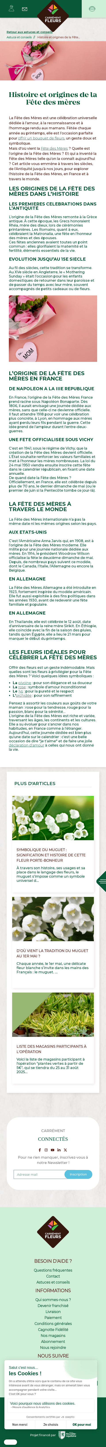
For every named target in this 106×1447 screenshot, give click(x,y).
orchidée (24, 695)
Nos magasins (53, 1336)
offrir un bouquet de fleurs (41, 138)
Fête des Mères (54, 148)
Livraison (53, 1312)
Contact (53, 1276)
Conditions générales (53, 1324)
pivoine (24, 683)
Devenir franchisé (53, 1306)
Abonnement (53, 1342)
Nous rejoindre (53, 1348)
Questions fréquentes (53, 1270)
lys (21, 691)
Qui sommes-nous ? (53, 1300)
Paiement (53, 1318)
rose (22, 687)
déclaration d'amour (26, 745)
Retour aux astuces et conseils (30, 32)
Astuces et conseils (53, 1282)
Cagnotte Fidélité (53, 1330)
